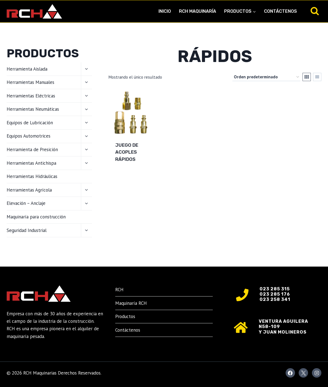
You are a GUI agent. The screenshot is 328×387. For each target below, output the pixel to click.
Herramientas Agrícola (29, 190)
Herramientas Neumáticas (33, 109)
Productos (125, 316)
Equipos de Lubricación (30, 123)
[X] (303, 373)
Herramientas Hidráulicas (32, 176)
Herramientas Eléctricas (31, 96)
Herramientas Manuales (30, 82)
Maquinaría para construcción (36, 217)
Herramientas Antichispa (31, 163)
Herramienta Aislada (27, 69)
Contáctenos (280, 11)
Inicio (164, 11)
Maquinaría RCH (131, 303)
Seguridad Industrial (27, 230)
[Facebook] (290, 373)
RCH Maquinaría (197, 11)
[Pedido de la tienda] (266, 77)
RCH (119, 290)
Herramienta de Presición (32, 149)
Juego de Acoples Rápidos (126, 152)
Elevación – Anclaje (26, 203)
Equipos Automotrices (28, 136)
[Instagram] (316, 373)
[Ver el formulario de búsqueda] (314, 11)
